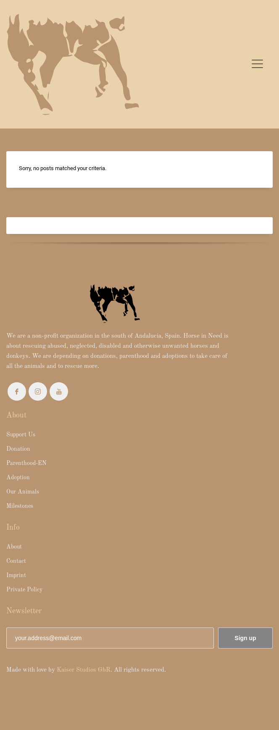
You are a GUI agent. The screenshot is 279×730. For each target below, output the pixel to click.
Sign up (245, 638)
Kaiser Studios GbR (84, 670)
